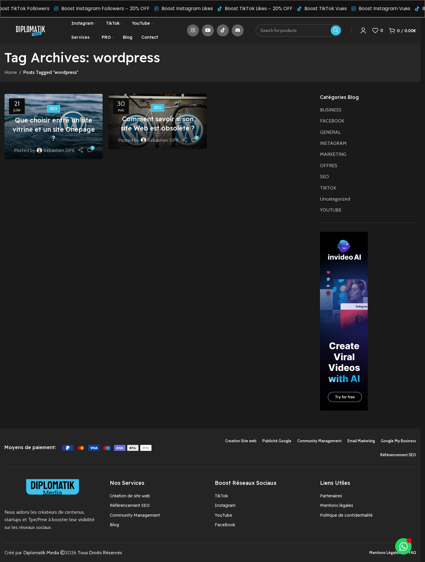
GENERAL (330, 132)
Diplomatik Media (41, 553)
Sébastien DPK (59, 150)
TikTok (221, 496)
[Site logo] (30, 30)
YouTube (223, 515)
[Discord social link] (238, 31)
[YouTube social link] (208, 31)
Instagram (225, 505)
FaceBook (225, 525)
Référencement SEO (130, 505)
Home (10, 72)
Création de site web (130, 496)
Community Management (135, 515)
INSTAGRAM (333, 143)
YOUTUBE (330, 210)
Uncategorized (335, 199)
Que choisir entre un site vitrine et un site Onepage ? (53, 129)
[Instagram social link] (193, 31)
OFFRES (328, 166)
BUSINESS (330, 110)
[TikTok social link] (223, 31)
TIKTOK (328, 188)
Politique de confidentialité (346, 515)
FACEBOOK (332, 121)
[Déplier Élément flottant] (403, 546)
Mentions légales (336, 505)
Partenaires (331, 496)
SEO (53, 109)
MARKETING (333, 154)
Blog (114, 525)
